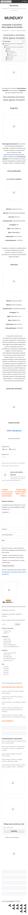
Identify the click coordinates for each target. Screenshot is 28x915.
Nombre (4, 529)
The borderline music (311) (9, 658)
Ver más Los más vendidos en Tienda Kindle (12, 683)
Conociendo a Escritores (8, 465)
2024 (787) (6, 670)
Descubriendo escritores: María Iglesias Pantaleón (14, 47)
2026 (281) (6, 666)
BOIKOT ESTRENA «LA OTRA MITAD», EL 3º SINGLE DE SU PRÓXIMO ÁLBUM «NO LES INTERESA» (12, 709)
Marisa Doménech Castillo (8, 746)
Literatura (22, 463)
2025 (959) (6, 668)
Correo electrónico (7, 535)
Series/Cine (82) (7, 643)
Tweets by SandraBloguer (12, 837)
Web (3, 540)
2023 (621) (6, 672)
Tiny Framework (10, 901)
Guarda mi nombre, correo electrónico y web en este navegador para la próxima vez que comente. (14, 550)
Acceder (18, 901)
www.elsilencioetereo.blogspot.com (14, 154)
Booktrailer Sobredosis (12, 55)
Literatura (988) (7, 641)
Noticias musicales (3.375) (9, 653)
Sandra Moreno (5, 30)
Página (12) (6, 632)
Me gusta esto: (10, 58)
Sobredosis (10, 54)
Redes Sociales (10, 57)
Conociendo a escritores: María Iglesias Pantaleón (13, 44)
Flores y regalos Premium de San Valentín (13, 620)
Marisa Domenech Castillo (8, 765)
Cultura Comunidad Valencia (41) (11, 646)
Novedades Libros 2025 (8, 610)
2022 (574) (6, 674)
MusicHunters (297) (8, 660)
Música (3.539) (6, 639)
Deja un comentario (21, 30)
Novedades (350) (7, 656)
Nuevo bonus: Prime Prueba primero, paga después (13, 606)
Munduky (14, 5)
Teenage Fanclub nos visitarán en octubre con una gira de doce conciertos (13, 748)
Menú (25, 1)
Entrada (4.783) (7, 631)
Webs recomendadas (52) (9, 644)
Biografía (9, 50)
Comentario (5, 512)
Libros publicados (11, 51)
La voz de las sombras (12, 52)
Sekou (3, 741)
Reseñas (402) (6, 654)
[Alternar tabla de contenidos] (23, 41)
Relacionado (9, 59)
